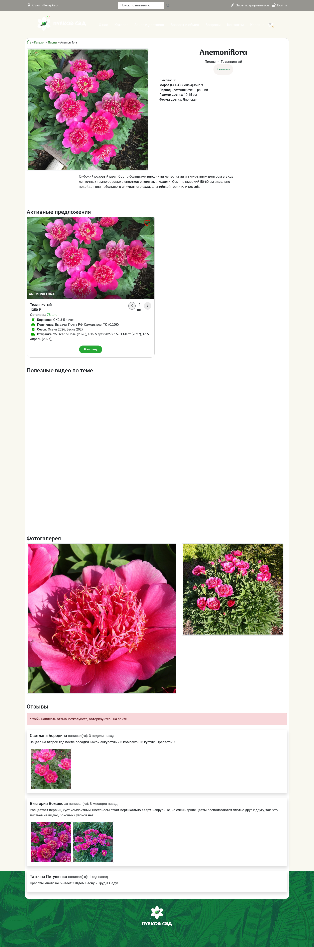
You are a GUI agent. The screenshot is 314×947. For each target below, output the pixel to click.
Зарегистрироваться (250, 5)
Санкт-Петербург (43, 5)
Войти (279, 5)
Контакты (235, 25)
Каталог (121, 25)
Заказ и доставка (149, 25)
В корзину (90, 349)
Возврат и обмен (184, 25)
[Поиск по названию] (141, 5)
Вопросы (213, 25)
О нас (103, 25)
